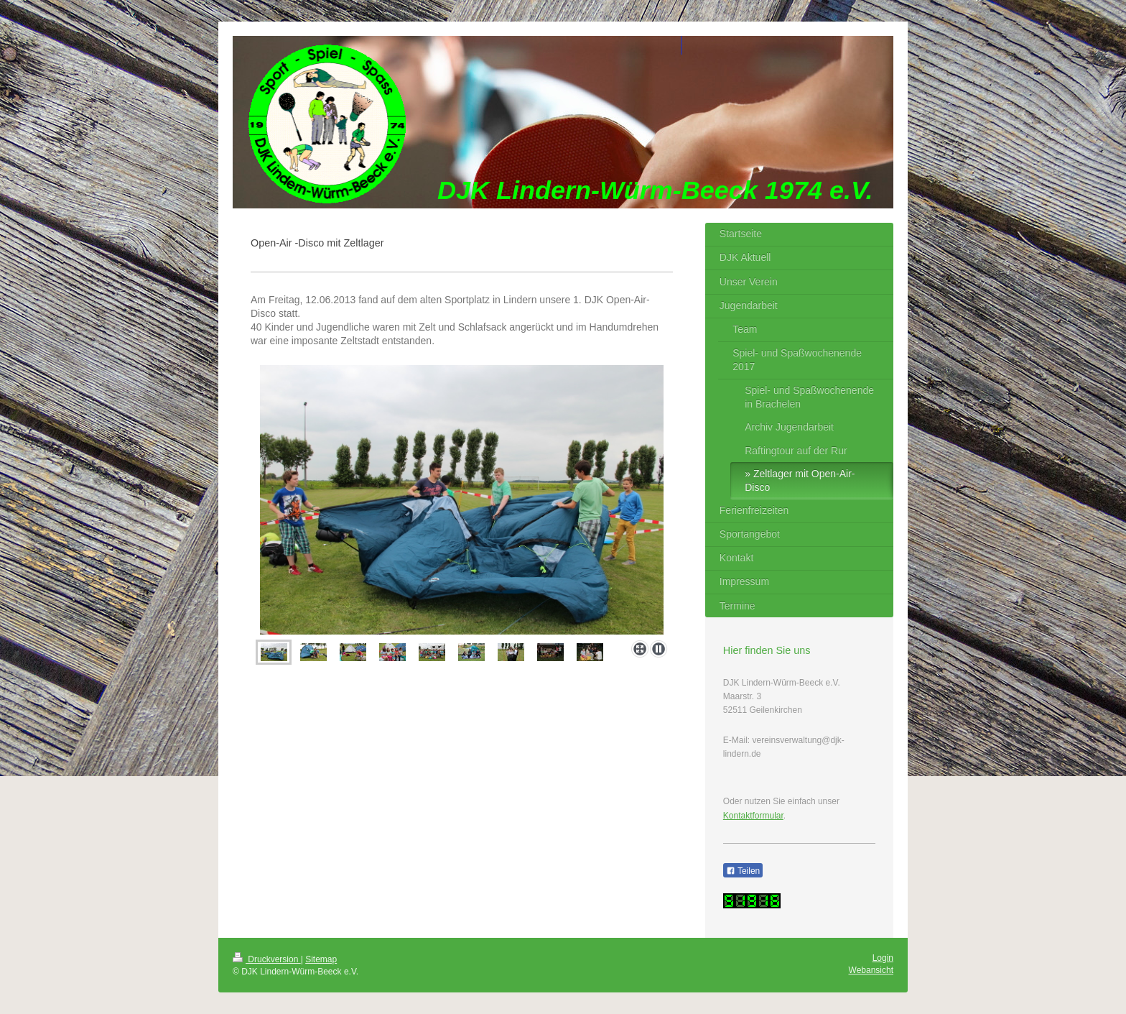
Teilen (743, 871)
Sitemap (321, 959)
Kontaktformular (753, 816)
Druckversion (267, 959)
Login (883, 958)
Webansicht (871, 970)
